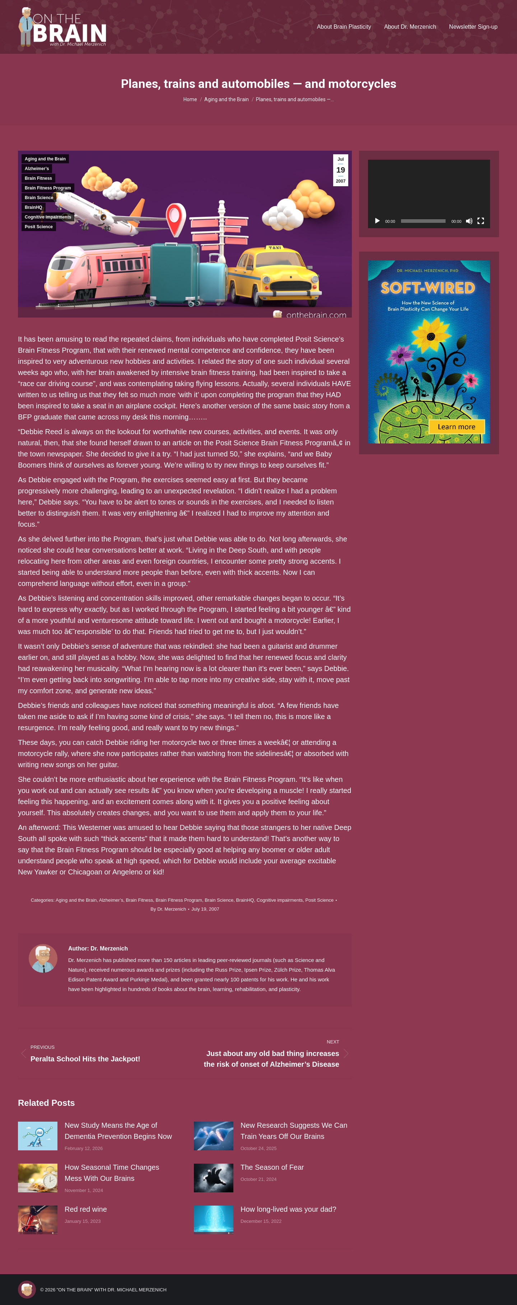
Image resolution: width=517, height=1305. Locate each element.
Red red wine (86, 1209)
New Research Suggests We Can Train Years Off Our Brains (294, 1130)
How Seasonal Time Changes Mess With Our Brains (112, 1172)
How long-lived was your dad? (288, 1209)
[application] (429, 194)
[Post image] (37, 1136)
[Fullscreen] (480, 221)
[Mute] (469, 221)
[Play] (377, 221)
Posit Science (39, 226)
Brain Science (39, 197)
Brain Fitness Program (48, 188)
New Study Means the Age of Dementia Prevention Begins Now (118, 1130)
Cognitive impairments (48, 217)
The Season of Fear (272, 1167)
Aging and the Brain (45, 158)
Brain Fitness (38, 178)
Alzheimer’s (37, 168)
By (168, 909)
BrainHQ (33, 207)
